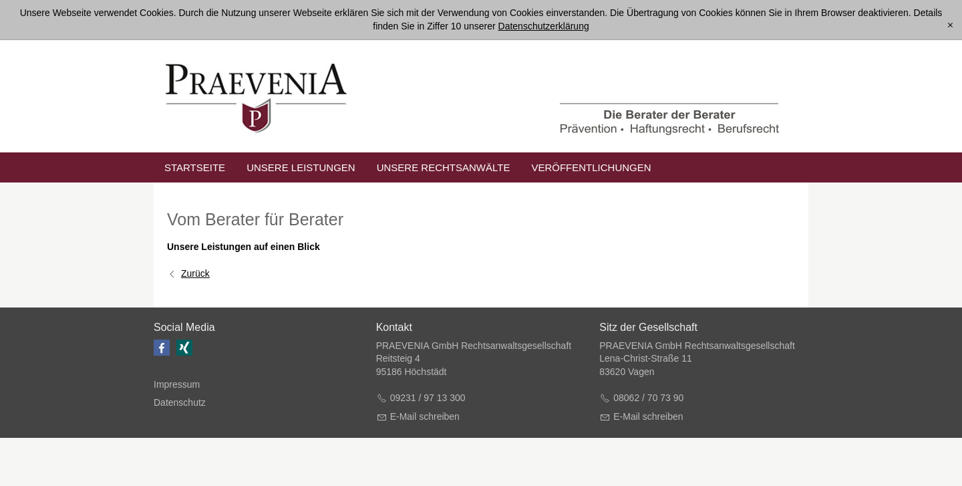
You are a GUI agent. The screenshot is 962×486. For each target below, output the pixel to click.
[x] (950, 25)
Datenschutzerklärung (543, 26)
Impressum (177, 384)
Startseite (194, 167)
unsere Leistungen (301, 167)
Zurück (195, 273)
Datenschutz (180, 402)
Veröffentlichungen (591, 167)
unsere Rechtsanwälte (443, 167)
